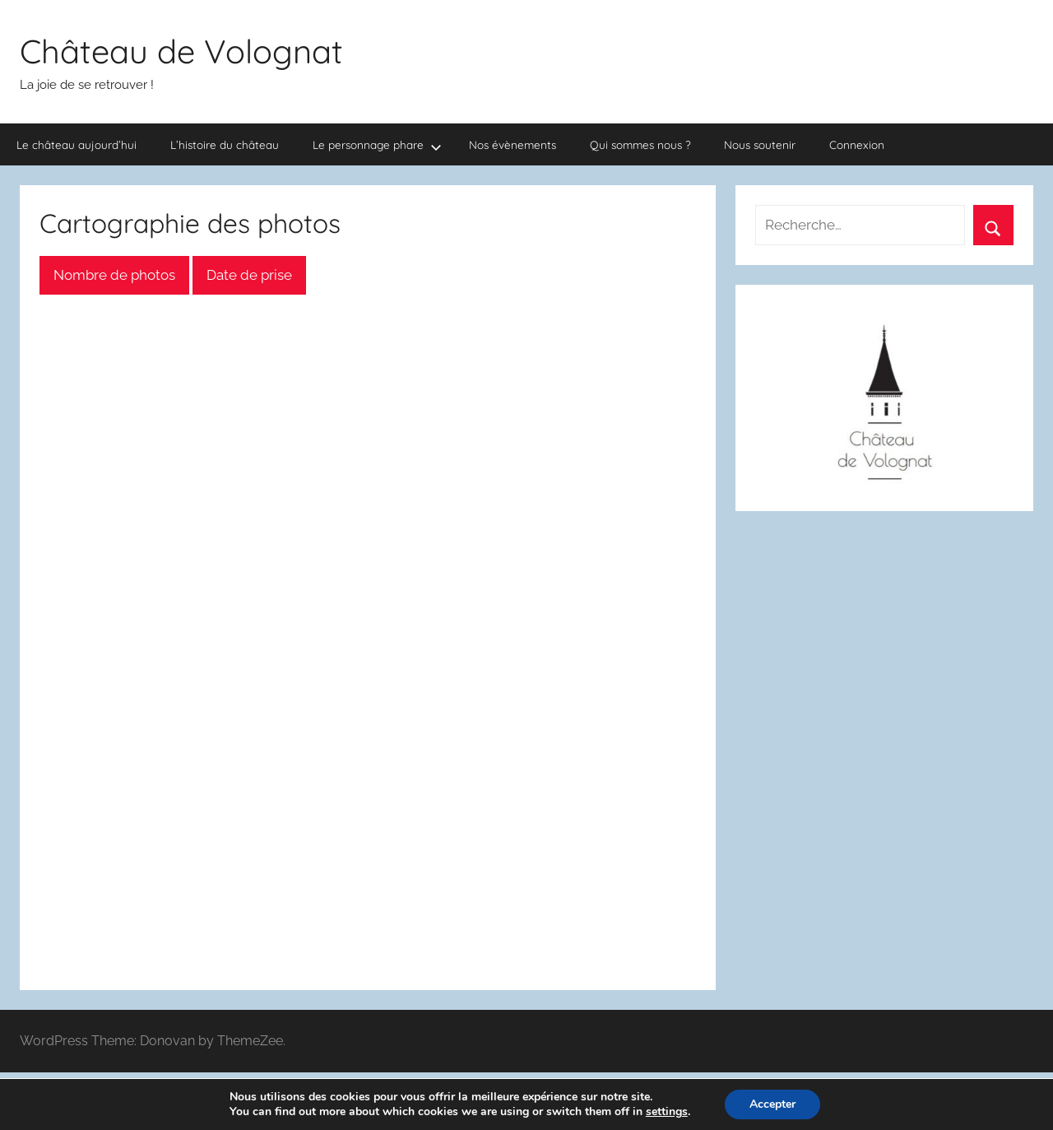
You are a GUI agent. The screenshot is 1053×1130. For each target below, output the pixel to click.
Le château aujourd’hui (76, 144)
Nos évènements (512, 144)
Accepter (772, 1104)
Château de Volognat (181, 51)
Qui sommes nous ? (640, 144)
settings (667, 1111)
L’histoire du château (224, 144)
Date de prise (249, 275)
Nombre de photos (114, 275)
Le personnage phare (377, 145)
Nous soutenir (760, 144)
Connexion (856, 144)
